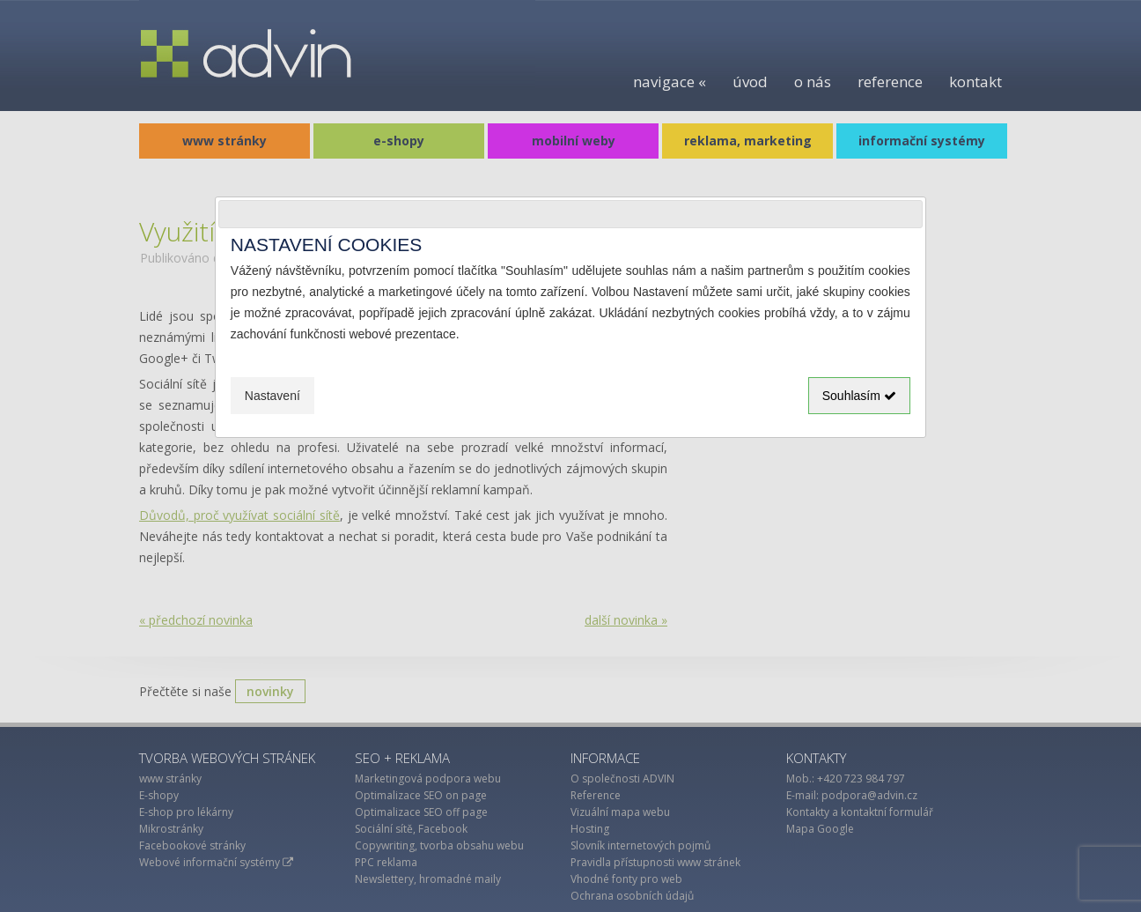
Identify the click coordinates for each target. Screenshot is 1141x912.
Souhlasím (859, 396)
